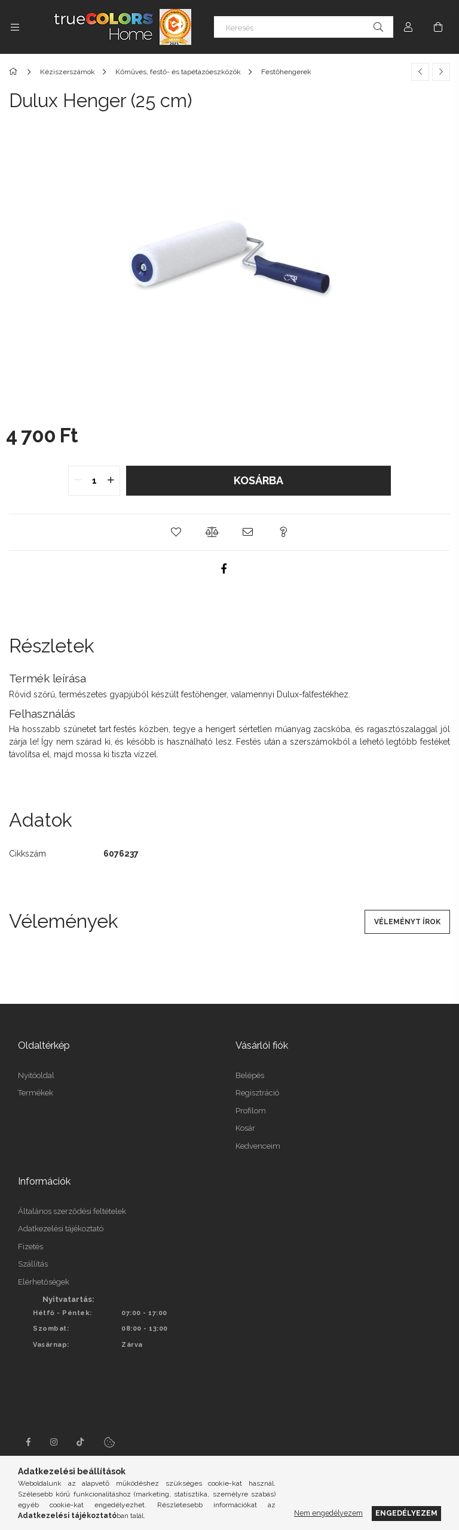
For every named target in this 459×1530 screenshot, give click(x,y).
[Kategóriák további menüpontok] (15, 27)
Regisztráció (257, 1092)
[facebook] (223, 569)
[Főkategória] (15, 72)
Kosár (245, 1128)
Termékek (35, 1092)
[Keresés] (303, 27)
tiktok (81, 1442)
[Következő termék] (441, 72)
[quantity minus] (78, 480)
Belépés (249, 1075)
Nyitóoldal (36, 1075)
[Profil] (408, 27)
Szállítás (33, 1263)
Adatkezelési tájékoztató (60, 1228)
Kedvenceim (257, 1146)
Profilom (250, 1110)
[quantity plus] (111, 480)
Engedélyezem (406, 1512)
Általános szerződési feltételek (72, 1211)
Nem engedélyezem (328, 1512)
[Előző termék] (420, 72)
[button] (176, 532)
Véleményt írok (407, 922)
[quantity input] (94, 480)
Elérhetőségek (43, 1281)
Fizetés (30, 1246)
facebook (28, 1442)
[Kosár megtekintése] (438, 27)
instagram (54, 1442)
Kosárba (258, 480)
